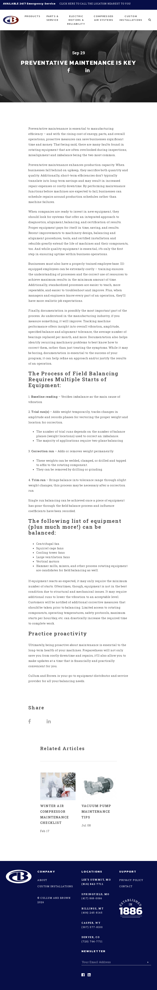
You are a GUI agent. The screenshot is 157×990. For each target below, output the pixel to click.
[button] (149, 20)
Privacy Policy (131, 880)
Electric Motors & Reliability (76, 20)
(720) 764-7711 (92, 941)
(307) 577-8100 (92, 927)
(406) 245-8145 (92, 912)
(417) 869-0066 (91, 898)
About (42, 880)
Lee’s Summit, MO (96, 879)
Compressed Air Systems (103, 18)
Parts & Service (52, 18)
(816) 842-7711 (92, 883)
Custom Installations (130, 18)
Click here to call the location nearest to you (95, 3)
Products (33, 16)
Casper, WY (91, 922)
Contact (126, 886)
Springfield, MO (95, 894)
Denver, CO (90, 937)
